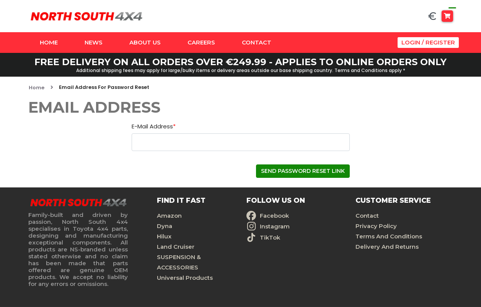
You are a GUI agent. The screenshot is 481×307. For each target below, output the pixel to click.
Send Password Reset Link (303, 170)
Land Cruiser (175, 246)
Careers (201, 42)
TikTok (270, 237)
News (94, 42)
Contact (256, 42)
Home (49, 42)
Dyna (164, 226)
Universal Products (185, 277)
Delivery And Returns (387, 246)
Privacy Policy (376, 226)
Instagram (275, 226)
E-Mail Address (154, 126)
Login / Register (428, 42)
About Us (145, 42)
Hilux (164, 236)
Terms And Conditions (388, 236)
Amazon (169, 215)
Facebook (274, 215)
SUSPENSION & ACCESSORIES (179, 262)
